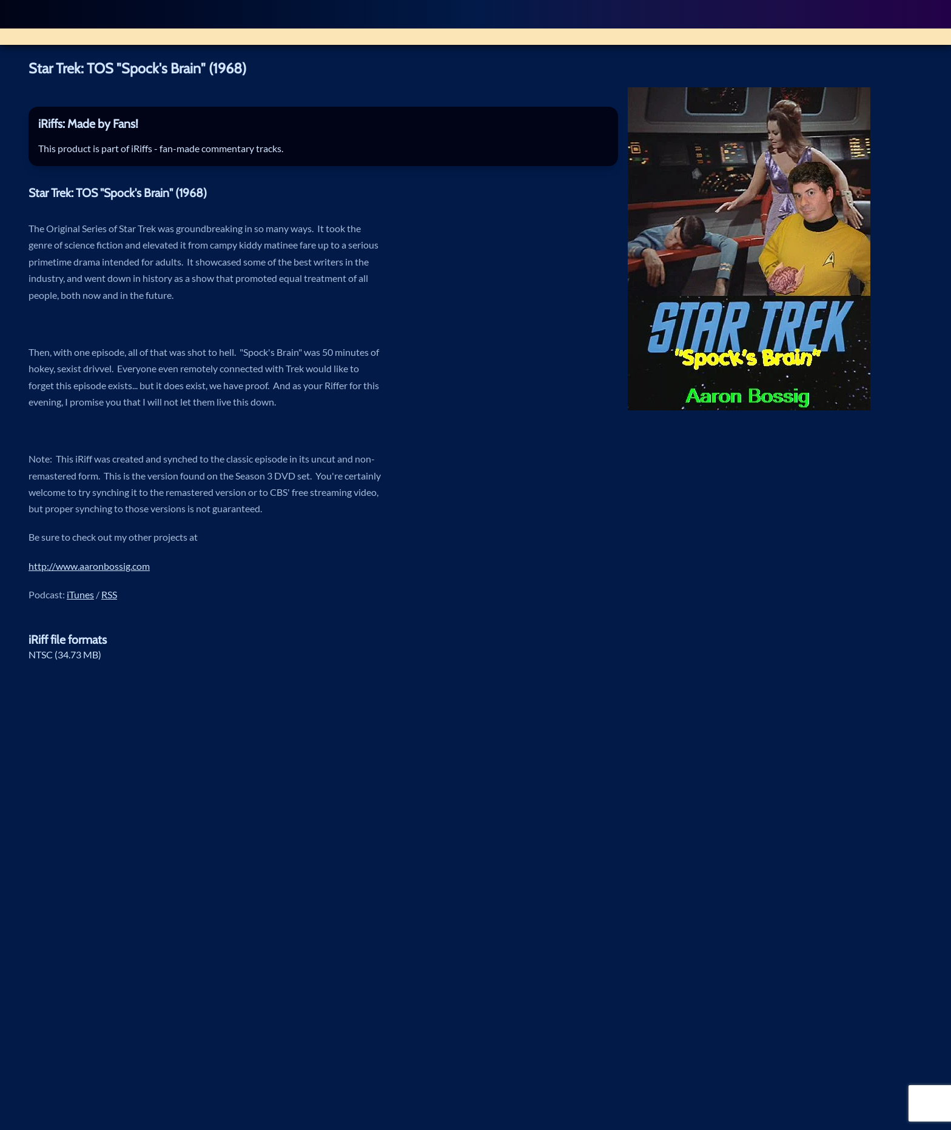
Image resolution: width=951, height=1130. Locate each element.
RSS (109, 594)
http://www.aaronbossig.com (89, 566)
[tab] (323, 124)
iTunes (80, 594)
